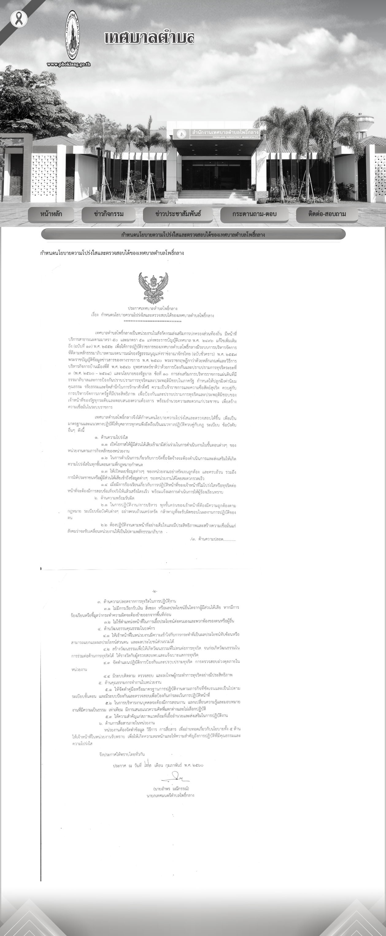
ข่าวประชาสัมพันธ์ (178, 214)
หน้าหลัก (51, 214)
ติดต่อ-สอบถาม (327, 214)
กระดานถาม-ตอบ (254, 214)
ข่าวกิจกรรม (108, 214)
